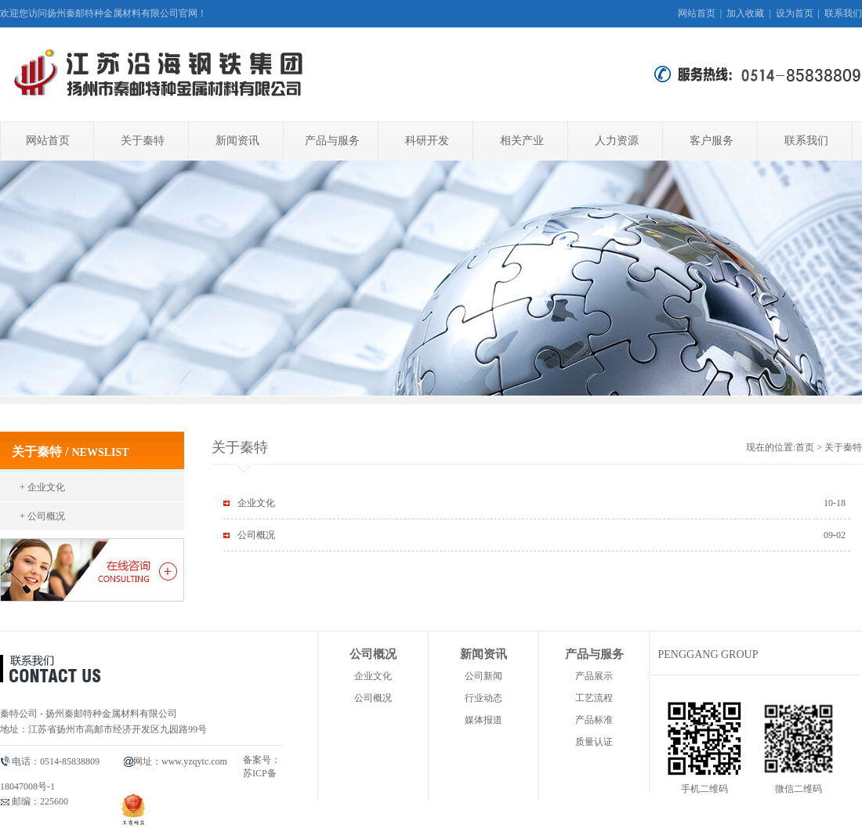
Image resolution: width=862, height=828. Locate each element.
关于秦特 (143, 140)
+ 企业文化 (42, 487)
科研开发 (427, 140)
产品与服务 (332, 140)
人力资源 (617, 140)
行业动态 (483, 697)
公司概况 (256, 535)
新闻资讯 (237, 140)
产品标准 (594, 719)
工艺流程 (594, 697)
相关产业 (522, 140)
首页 (804, 447)
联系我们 (843, 13)
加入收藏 (745, 13)
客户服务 (711, 140)
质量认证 (594, 741)
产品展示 (594, 676)
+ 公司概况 (42, 516)
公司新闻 (483, 676)
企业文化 (256, 502)
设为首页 (794, 13)
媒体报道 (483, 719)
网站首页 (696, 13)
